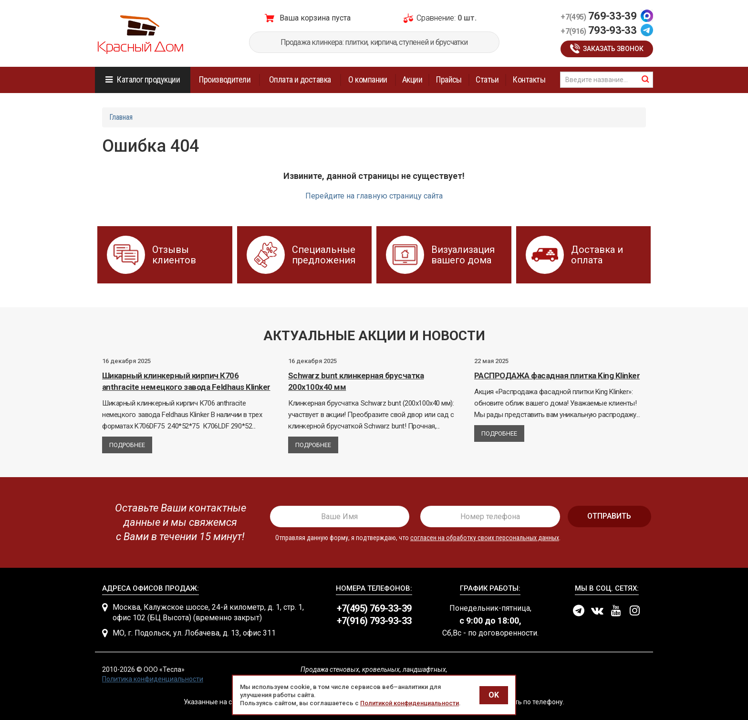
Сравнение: (436, 17)
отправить (609, 516)
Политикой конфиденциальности (409, 703)
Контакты (529, 79)
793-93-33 (598, 30)
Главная (121, 117)
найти (645, 79)
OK (493, 694)
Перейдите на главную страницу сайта (374, 195)
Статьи (487, 79)
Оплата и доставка (300, 79)
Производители (224, 79)
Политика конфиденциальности (152, 679)
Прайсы (449, 79)
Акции (412, 79)
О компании (367, 79)
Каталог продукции (148, 79)
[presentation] (176, 522)
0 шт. (467, 17)
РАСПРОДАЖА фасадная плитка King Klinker (557, 375)
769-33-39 (598, 16)
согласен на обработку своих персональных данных (484, 538)
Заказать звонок (613, 48)
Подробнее (127, 445)
